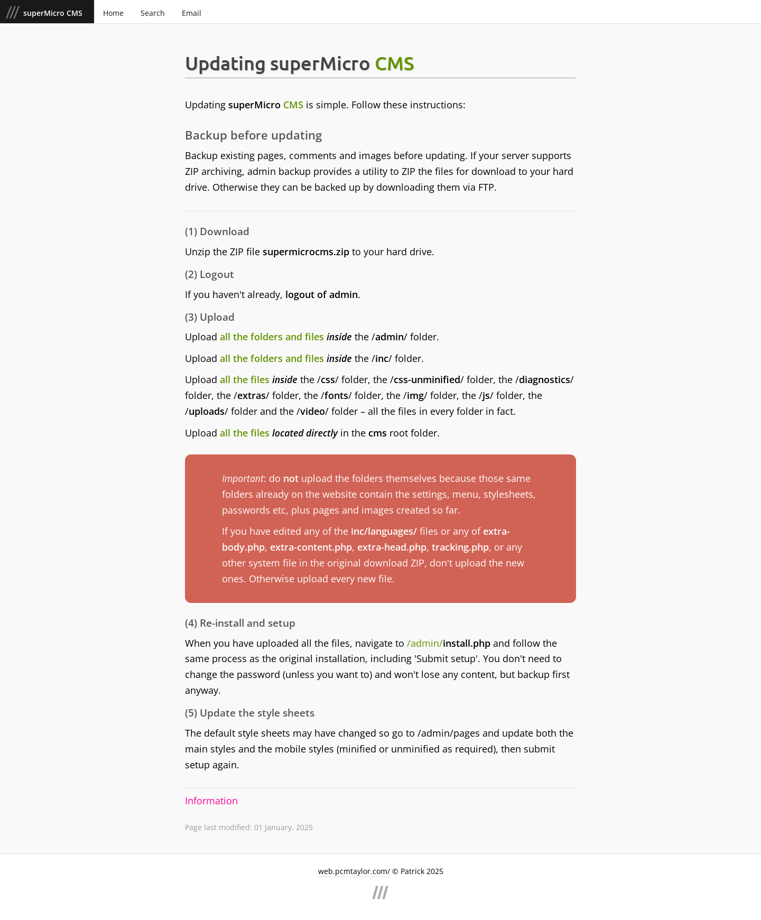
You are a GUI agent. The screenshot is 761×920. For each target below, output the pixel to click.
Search (153, 13)
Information (211, 800)
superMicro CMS (54, 13)
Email (191, 13)
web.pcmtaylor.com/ (354, 871)
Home (113, 13)
